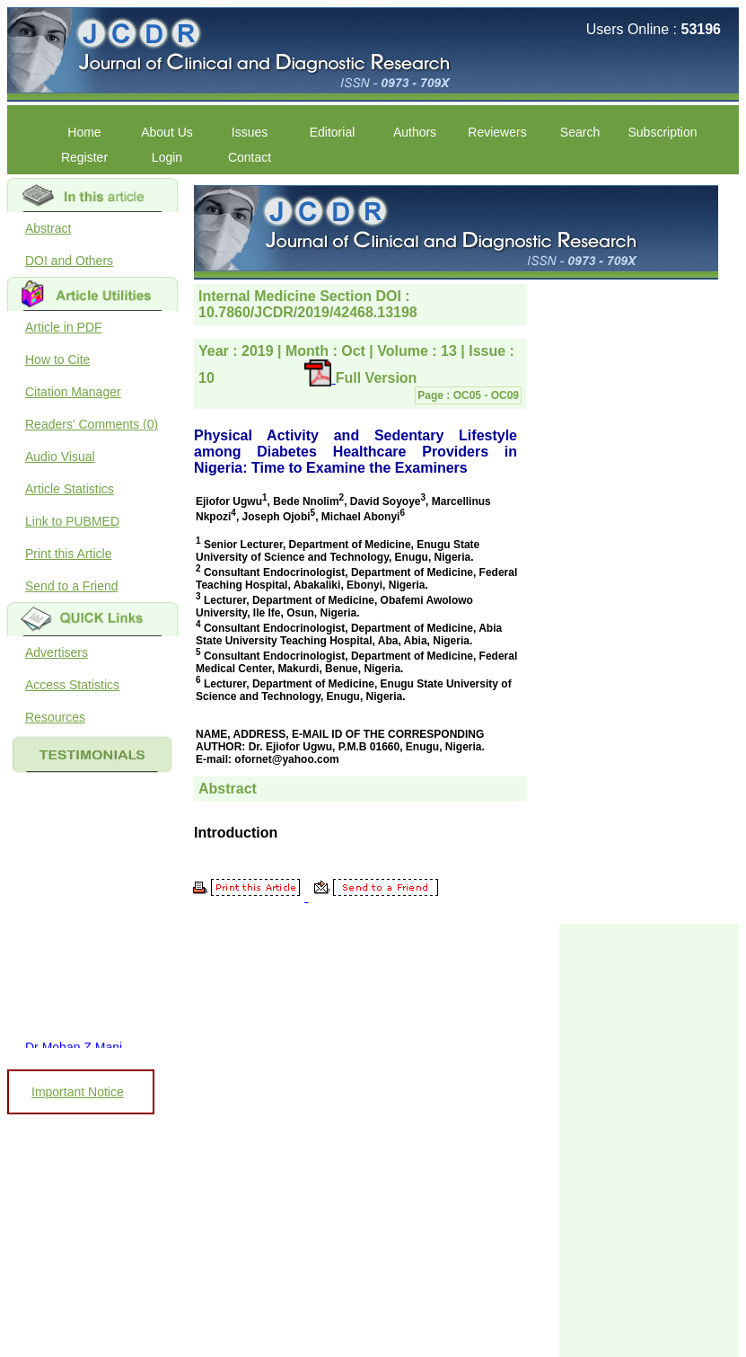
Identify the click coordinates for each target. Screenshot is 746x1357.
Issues (250, 132)
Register (84, 157)
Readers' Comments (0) (91, 424)
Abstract (48, 228)
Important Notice (77, 1092)
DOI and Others (69, 260)
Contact (249, 157)
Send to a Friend (71, 586)
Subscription (662, 132)
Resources (55, 717)
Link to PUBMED (72, 521)
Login (167, 157)
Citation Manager (73, 392)
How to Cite (57, 359)
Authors (414, 132)
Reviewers (497, 132)
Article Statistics (69, 489)
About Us (167, 132)
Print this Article (68, 553)
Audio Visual (60, 456)
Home (84, 132)
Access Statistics (72, 685)
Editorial (332, 132)
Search (580, 132)
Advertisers (56, 652)
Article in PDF (63, 327)
